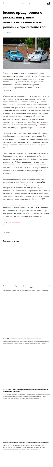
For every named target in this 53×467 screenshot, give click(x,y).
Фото (5, 225)
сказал (39, 127)
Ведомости (16, 222)
